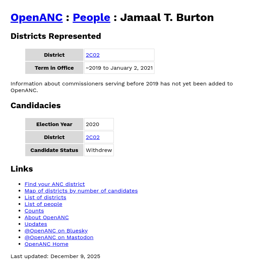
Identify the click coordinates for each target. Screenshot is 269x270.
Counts (34, 210)
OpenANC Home (47, 244)
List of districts (45, 197)
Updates (36, 224)
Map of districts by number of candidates (81, 190)
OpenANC (37, 17)
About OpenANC (47, 217)
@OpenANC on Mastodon (59, 237)
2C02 (93, 54)
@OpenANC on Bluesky (56, 230)
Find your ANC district (55, 184)
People (91, 17)
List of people (43, 204)
